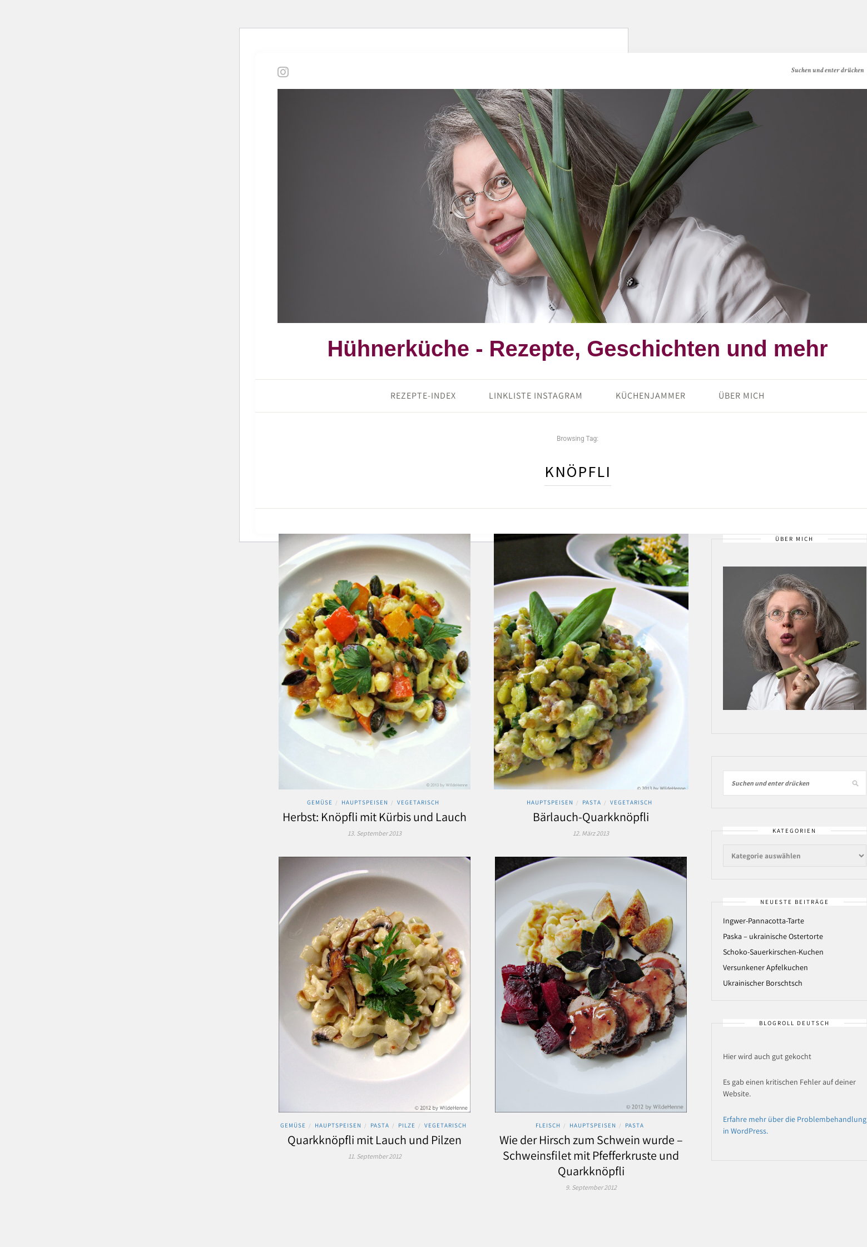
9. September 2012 (591, 1187)
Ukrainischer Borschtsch (762, 983)
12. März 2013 (591, 833)
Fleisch (548, 1125)
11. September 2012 (375, 1156)
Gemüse (320, 802)
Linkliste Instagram (536, 395)
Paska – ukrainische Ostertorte (773, 936)
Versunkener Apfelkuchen (765, 967)
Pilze (406, 1125)
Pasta (591, 802)
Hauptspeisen (364, 802)
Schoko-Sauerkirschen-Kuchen (773, 952)
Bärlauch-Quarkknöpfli (591, 816)
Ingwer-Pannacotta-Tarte (763, 921)
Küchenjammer (651, 395)
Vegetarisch (418, 802)
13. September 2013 (375, 833)
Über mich (742, 395)
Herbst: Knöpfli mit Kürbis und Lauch (375, 816)
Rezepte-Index (423, 395)
